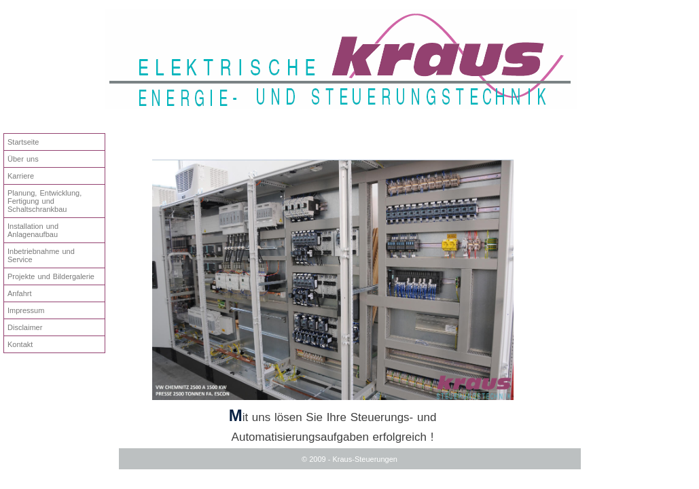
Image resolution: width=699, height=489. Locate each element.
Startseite (23, 142)
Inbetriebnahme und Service (41, 255)
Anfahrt (19, 293)
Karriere (20, 176)
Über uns (23, 159)
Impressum (25, 310)
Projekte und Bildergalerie (50, 276)
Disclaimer (24, 327)
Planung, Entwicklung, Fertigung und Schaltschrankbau (44, 201)
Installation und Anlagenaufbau (32, 230)
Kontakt (20, 344)
